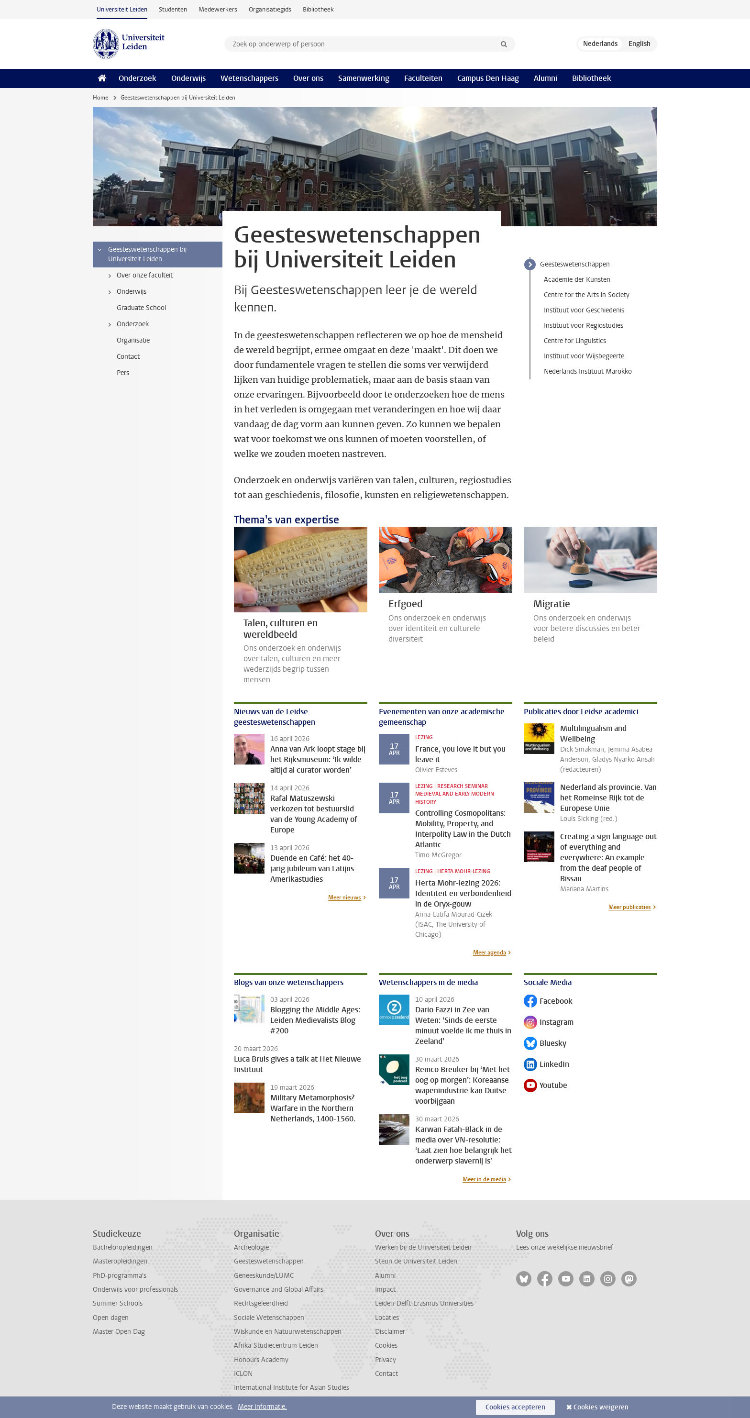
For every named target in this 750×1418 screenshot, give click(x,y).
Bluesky (545, 1044)
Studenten (173, 9)
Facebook (548, 1002)
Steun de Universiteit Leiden (416, 1261)
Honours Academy (261, 1359)
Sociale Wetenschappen (269, 1317)
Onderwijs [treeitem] (125, 292)
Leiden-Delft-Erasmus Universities (424, 1303)
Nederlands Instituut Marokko (588, 371)
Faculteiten (423, 78)
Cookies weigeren (601, 1407)
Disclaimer (390, 1331)
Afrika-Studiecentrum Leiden (276, 1345)
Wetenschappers (249, 78)
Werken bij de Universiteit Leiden (423, 1247)
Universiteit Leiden (122, 9)
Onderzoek (137, 78)
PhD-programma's (119, 1275)
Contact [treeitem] (128, 356)
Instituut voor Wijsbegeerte (584, 356)
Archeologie (251, 1247)
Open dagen (111, 1317)
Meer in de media (484, 1179)
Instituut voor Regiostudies (583, 325)
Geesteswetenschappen (575, 264)
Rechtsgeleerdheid (261, 1303)
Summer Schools (118, 1303)
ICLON (243, 1373)
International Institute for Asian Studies (291, 1387)
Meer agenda (489, 952)
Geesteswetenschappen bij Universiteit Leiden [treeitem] (141, 254)
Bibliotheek (318, 9)
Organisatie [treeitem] (133, 340)
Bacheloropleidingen (123, 1247)
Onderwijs (188, 78)
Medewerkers (218, 9)
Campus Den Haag (488, 78)
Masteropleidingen (120, 1261)
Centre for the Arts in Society (586, 294)
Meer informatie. (262, 1406)
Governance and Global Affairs (278, 1289)
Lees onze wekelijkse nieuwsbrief (564, 1247)
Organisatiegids (270, 9)
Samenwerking (363, 78)
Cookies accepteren (515, 1407)
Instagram (549, 1023)
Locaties (387, 1317)
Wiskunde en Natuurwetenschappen (288, 1331)
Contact (386, 1373)
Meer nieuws (344, 897)
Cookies (386, 1345)
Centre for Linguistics (575, 340)
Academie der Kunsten (577, 279)
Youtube (545, 1086)
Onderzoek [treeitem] (127, 324)
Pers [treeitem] (123, 372)
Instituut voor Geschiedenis (584, 310)
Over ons (308, 78)
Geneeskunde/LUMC (264, 1275)
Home (100, 97)
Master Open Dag (119, 1331)
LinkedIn (546, 1065)
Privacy (385, 1359)
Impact (385, 1289)
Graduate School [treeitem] (141, 307)
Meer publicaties (629, 907)
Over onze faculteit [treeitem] (139, 275)
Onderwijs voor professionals (135, 1289)
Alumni (545, 78)
